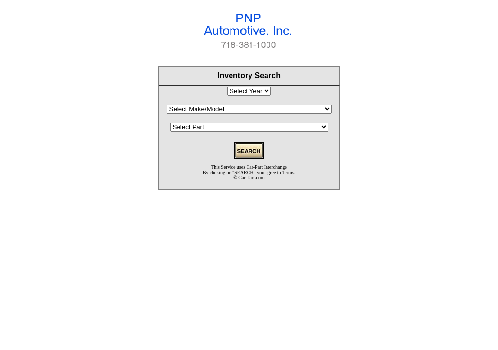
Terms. (288, 172)
